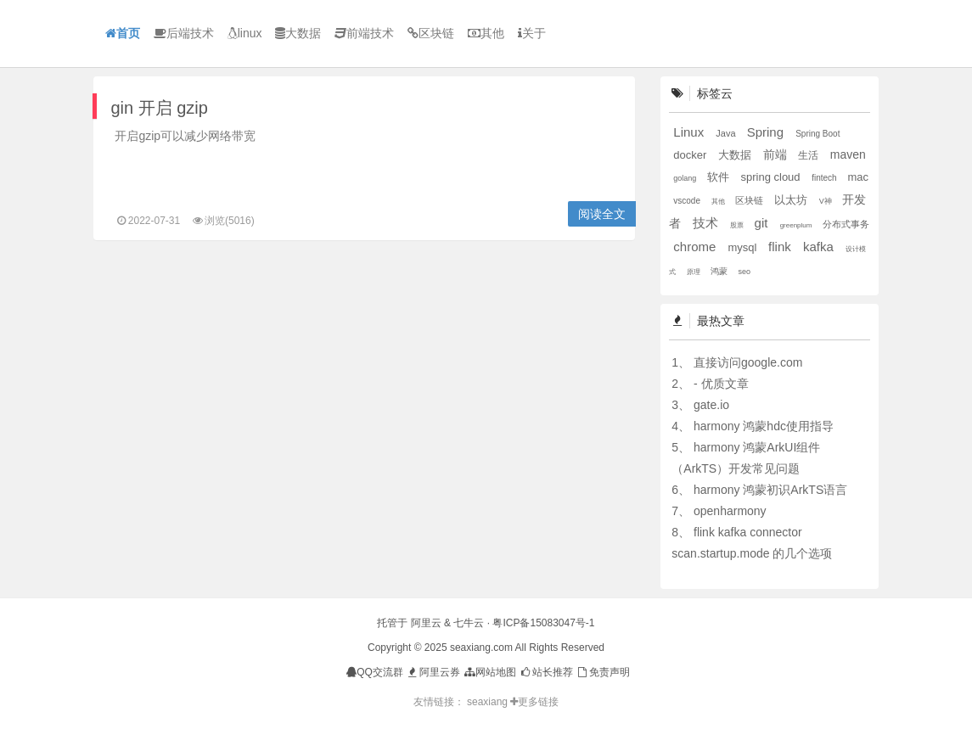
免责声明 (602, 672)
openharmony (730, 511)
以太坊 (792, 199)
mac (857, 177)
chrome (696, 246)
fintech (825, 177)
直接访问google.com (748, 362)
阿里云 (426, 623)
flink (781, 246)
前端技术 (364, 33)
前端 (776, 154)
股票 (737, 225)
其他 (486, 33)
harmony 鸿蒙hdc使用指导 (764, 426)
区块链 (430, 33)
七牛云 (468, 623)
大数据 (298, 33)
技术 (707, 223)
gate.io (711, 405)
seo (745, 271)
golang (686, 178)
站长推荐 (546, 672)
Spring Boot (817, 133)
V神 (826, 201)
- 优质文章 (721, 383)
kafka (820, 246)
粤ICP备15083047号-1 (543, 623)
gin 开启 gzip (159, 107)
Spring (767, 132)
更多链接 (534, 702)
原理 (694, 272)
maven (848, 154)
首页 (122, 33)
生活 (809, 155)
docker (691, 155)
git (763, 223)
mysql (744, 247)
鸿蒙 (720, 271)
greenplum (797, 225)
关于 (532, 33)
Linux (690, 132)
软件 (720, 177)
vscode (687, 200)
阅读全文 (602, 214)
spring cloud (771, 177)
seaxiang (488, 702)
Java (727, 133)
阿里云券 (432, 672)
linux (245, 33)
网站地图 (489, 672)
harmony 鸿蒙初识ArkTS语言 (770, 489)
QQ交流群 (374, 672)
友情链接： (438, 702)
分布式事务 (846, 224)
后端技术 (184, 33)
